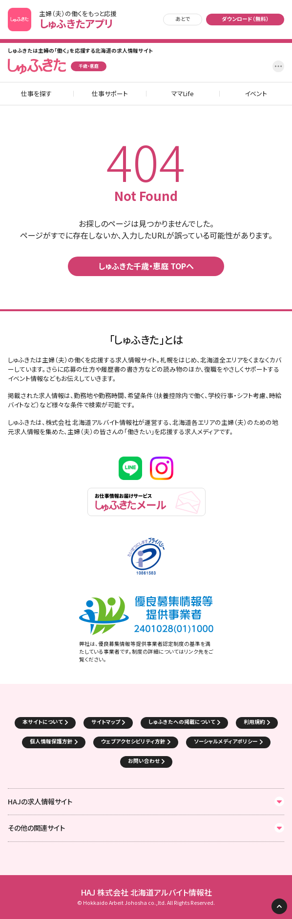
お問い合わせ (144, 760)
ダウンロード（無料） (245, 18)
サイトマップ (105, 721)
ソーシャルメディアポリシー (226, 741)
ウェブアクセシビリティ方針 (133, 741)
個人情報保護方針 (51, 741)
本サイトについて (42, 721)
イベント (256, 94)
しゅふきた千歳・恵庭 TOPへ (146, 266)
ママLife (182, 94)
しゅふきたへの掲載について (181, 721)
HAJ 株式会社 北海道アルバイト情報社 (146, 892)
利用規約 (254, 721)
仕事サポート (110, 94)
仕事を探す (36, 94)
